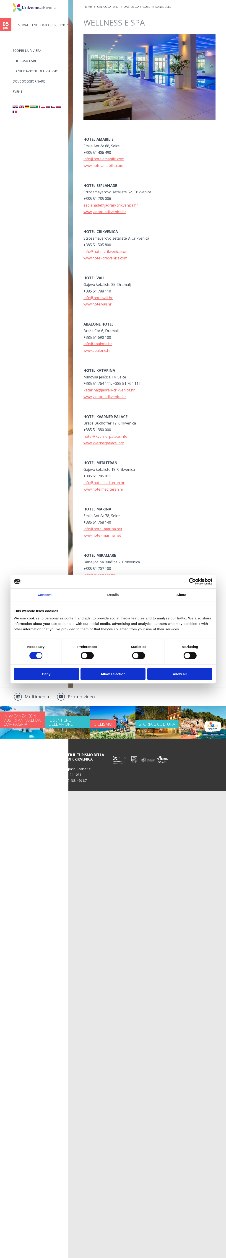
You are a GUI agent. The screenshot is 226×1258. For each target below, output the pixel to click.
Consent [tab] (45, 595)
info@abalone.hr (97, 343)
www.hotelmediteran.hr (103, 489)
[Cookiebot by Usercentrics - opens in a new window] (192, 581)
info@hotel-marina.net (102, 528)
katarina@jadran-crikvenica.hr (109, 390)
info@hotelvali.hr (98, 297)
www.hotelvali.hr (97, 304)
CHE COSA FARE (25, 61)
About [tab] (182, 595)
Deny (46, 674)
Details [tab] (113, 595)
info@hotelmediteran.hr (104, 482)
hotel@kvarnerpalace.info (105, 436)
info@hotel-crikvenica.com (105, 251)
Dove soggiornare (29, 81)
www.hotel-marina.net (102, 535)
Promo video (81, 697)
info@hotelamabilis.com (103, 158)
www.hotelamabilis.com (103, 165)
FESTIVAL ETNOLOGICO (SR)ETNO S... (41, 25)
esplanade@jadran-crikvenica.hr (110, 205)
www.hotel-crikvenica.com (105, 258)
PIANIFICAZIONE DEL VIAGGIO (35, 71)
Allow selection (113, 674)
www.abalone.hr (97, 350)
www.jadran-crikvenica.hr (104, 211)
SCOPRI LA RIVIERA (27, 50)
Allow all (180, 674)
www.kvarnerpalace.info (103, 442)
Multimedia (37, 697)
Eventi (18, 91)
